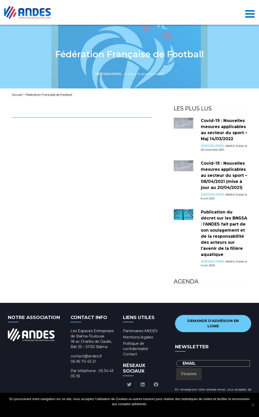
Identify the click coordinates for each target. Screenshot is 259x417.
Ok (110, 410)
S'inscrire (189, 374)
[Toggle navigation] (250, 12)
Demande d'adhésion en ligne (213, 323)
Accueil (17, 94)
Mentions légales (138, 337)
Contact (130, 354)
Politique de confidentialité (134, 410)
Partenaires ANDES (140, 331)
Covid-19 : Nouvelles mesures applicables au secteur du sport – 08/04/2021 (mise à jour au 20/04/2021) (224, 175)
